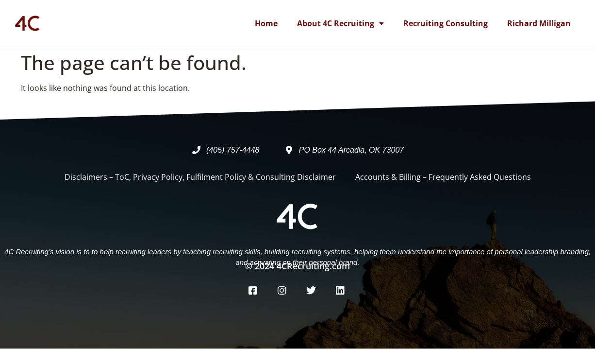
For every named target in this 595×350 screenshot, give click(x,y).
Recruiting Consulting (445, 23)
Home (266, 23)
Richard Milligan (539, 23)
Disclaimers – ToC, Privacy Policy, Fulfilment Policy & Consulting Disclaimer (200, 177)
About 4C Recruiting (340, 23)
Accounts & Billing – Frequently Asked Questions (443, 177)
